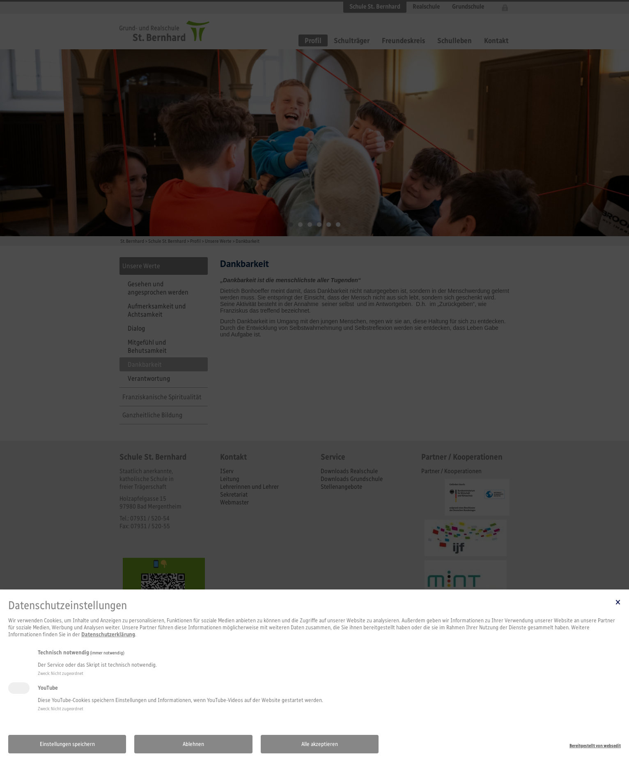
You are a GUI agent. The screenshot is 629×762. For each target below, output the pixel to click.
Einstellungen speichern (67, 744)
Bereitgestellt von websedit (595, 745)
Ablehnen (193, 744)
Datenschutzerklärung (108, 634)
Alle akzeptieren (319, 744)
